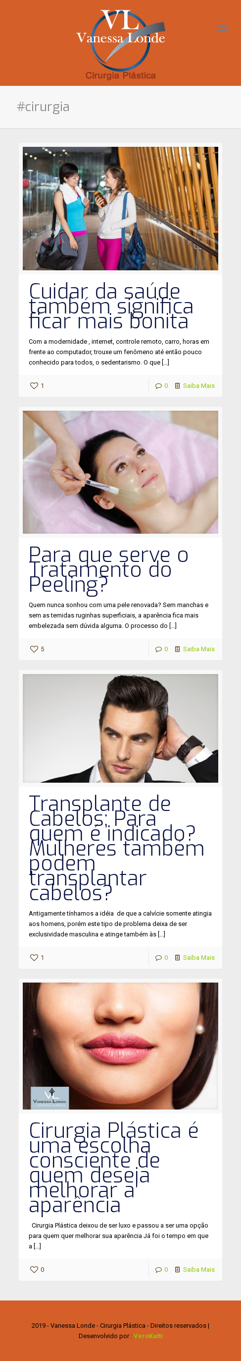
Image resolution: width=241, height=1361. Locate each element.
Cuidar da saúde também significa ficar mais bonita (111, 306)
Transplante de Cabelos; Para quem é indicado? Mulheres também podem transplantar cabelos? (117, 848)
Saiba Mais (199, 385)
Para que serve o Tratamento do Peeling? (109, 570)
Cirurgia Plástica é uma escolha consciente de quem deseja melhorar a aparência (114, 1168)
